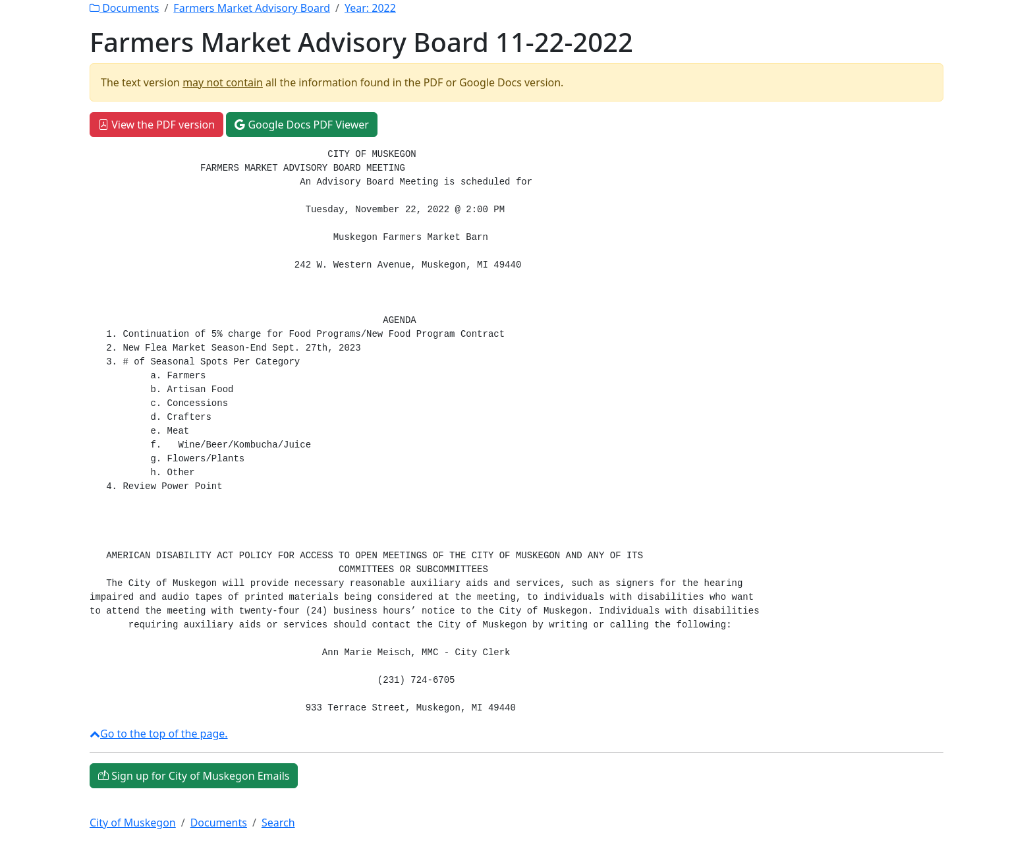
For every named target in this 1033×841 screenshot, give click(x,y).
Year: (370, 8)
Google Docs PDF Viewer (302, 124)
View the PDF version (156, 124)
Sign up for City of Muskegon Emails (193, 775)
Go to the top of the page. (159, 733)
